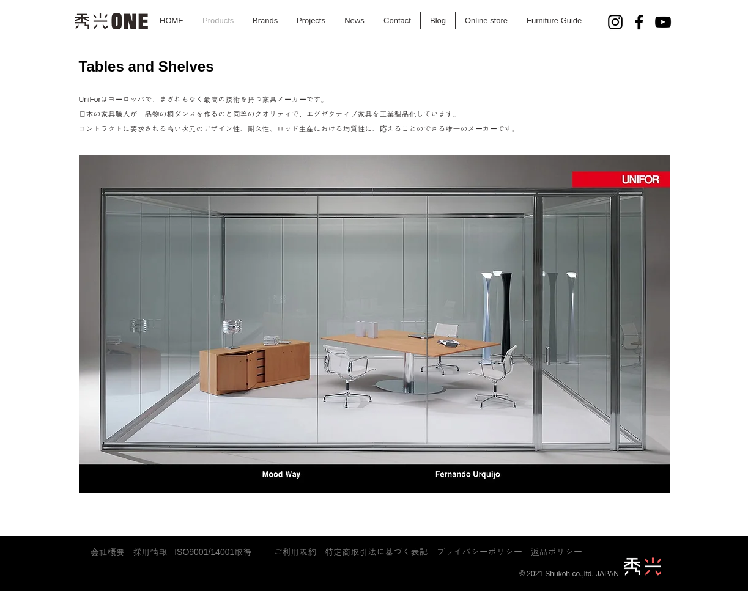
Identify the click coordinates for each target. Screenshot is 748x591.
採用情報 (150, 552)
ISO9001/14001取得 (212, 552)
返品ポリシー (556, 552)
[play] (602, 503)
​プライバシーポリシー (484, 552)
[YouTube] (663, 22)
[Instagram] (615, 22)
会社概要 (108, 552)
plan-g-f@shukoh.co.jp (367, 560)
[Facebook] (639, 22)
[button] (374, 345)
